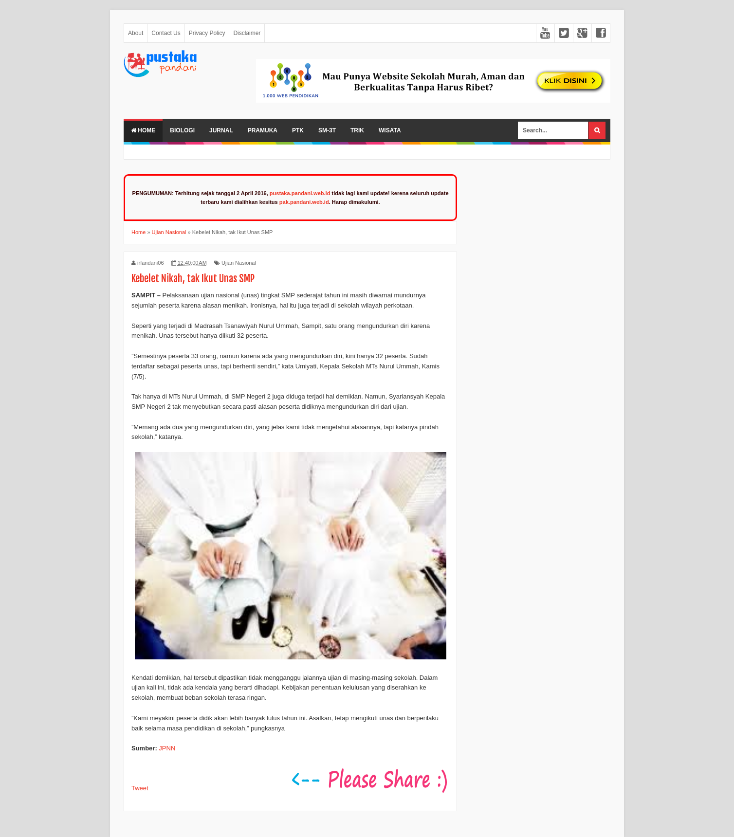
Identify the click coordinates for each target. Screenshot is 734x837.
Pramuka (262, 130)
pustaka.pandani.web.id (300, 193)
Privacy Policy (207, 33)
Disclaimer (246, 33)
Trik (357, 130)
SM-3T (327, 130)
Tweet (139, 788)
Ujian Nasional (238, 263)
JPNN (167, 748)
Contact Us (165, 33)
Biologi (182, 130)
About (135, 33)
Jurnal (221, 130)
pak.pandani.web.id (304, 202)
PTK (298, 130)
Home (143, 130)
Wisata (390, 130)
